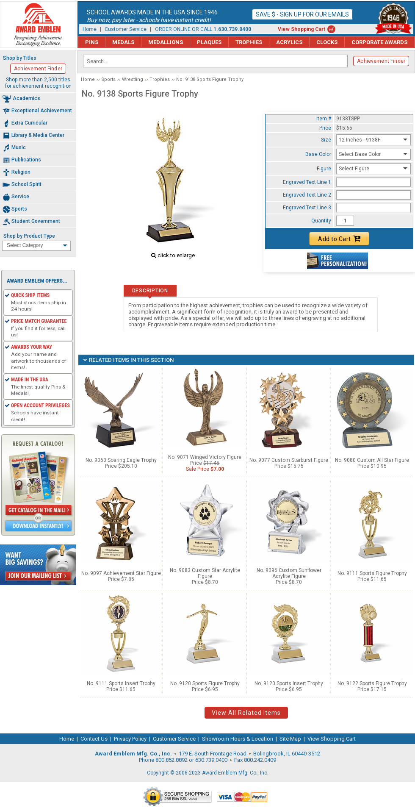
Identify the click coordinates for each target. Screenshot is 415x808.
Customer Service (126, 29)
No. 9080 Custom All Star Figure (372, 460)
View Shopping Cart (301, 29)
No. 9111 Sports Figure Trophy (372, 573)
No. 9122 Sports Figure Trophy (372, 683)
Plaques (209, 42)
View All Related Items (246, 712)
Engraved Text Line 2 (307, 195)
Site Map (290, 739)
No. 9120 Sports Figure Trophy (205, 683)
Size (326, 140)
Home (90, 29)
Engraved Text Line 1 (307, 182)
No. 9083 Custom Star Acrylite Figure (205, 573)
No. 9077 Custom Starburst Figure (288, 460)
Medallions (165, 42)
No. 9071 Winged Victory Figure (204, 457)
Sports (108, 79)
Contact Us (94, 739)
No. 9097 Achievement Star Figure (121, 573)
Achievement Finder (381, 61)
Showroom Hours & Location (237, 739)
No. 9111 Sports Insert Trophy (121, 683)
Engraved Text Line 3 (307, 208)
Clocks (327, 42)
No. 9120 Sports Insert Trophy (289, 683)
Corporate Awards (379, 42)
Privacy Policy (130, 739)
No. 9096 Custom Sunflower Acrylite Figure (289, 573)
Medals (123, 42)
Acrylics (289, 42)
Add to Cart (339, 238)
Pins (91, 42)
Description (150, 291)
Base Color (318, 154)
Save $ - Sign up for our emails (302, 14)
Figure (324, 169)
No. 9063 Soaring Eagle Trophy (121, 460)
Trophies (248, 42)
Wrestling (132, 79)
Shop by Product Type (29, 236)
